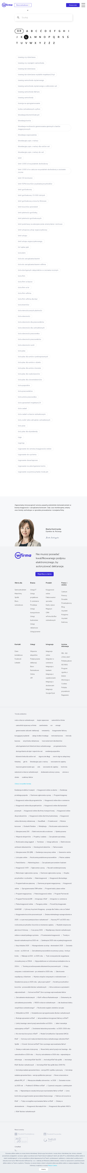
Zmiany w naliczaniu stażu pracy (27, 1049)
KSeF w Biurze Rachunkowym (48, 997)
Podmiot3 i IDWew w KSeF (35, 1086)
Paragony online (41, 904)
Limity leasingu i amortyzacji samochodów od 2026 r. (34, 1023)
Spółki (17, 597)
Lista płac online (21, 857)
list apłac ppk (23, 247)
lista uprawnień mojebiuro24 (29, 402)
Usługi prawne (35, 632)
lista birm (22, 253)
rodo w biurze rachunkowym (24, 720)
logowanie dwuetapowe (28, 460)
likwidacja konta (24, 120)
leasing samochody (25, 97)
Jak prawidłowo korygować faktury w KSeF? (53, 1018)
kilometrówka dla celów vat (26, 757)
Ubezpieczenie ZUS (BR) (24, 852)
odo (38, 767)
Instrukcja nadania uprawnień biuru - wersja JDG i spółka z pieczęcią (39, 1070)
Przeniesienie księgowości (50, 935)
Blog (63, 607)
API (31, 678)
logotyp (21, 443)
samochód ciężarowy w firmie (26, 725)
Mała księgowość (41, 878)
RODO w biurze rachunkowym (45, 1003)
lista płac (21, 351)
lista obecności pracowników (29, 339)
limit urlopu (22, 235)
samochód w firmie (58, 720)
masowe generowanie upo (25, 767)
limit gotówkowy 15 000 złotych (31, 195)
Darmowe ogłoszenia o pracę (41, 795)
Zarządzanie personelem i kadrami (54, 863)
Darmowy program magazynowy (49, 883)
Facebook (18, 659)
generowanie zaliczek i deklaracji (27, 731)
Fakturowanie (58, 847)
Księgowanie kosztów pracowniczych (29, 915)
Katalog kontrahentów (42, 847)
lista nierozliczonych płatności (30, 310)
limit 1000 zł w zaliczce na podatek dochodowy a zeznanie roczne (42, 171)
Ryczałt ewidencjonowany (57, 868)
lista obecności (24, 316)
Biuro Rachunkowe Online (34, 670)
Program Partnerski (62, 894)
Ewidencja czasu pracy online (46, 852)
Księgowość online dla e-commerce (57, 800)
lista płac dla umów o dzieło (29, 362)
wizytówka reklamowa (31, 741)
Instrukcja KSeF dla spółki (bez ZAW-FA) (51, 1065)
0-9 (19, 31)
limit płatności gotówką (27, 212)
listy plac (21, 425)
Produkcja (33, 605)
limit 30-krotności (25, 178)
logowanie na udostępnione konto (31, 466)
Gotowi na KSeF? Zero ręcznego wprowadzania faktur (47, 992)
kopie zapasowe (43, 720)
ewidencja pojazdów (52, 751)
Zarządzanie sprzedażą (57, 837)
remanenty (46, 731)
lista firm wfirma (24, 293)
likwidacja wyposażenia (27, 135)
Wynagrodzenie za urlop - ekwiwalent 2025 (47, 946)
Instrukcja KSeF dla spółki (53, 1060)
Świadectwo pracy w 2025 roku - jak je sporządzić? (32, 982)
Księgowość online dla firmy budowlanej (44, 816)
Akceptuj (43, 1169)
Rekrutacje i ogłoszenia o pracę (27, 873)
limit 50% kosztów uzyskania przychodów (35, 184)
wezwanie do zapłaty (58, 762)
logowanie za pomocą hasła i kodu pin (33, 472)
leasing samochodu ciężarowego (31, 80)
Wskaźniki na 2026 (22, 1013)
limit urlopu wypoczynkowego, (30, 241)
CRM (47, 613)
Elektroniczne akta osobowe (42, 832)
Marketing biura (33, 863)
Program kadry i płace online (55, 889)
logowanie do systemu (27, 454)
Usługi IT (33, 590)
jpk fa (25, 762)
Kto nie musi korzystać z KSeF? (27, 1034)
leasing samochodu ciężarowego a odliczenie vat (37, 86)
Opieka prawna (61, 832)
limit (20, 158)
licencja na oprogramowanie (29, 103)
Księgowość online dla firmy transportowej (39, 811)
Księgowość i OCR (22, 868)
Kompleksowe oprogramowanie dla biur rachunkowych (51, 1013)
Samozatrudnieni (20, 590)
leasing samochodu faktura (28, 92)
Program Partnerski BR (24, 899)
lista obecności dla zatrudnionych (31, 328)
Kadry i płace (50, 605)
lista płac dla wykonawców (29, 374)
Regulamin (65, 695)
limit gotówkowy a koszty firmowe (32, 201)
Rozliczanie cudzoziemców (58, 826)
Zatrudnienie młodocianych (25, 997)
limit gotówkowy (25, 189)
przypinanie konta (60, 746)
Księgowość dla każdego (58, 878)
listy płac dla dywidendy (28, 431)
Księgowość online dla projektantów (29, 806)
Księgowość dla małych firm (36, 1106)
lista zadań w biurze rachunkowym (32, 414)
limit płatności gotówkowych (29, 218)
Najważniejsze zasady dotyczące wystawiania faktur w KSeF (42, 1091)
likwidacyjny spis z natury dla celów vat (34, 146)
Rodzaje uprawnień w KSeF (25, 1018)
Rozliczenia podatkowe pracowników (43, 857)
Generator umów (65, 852)
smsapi (58, 725)
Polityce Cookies (52, 1165)
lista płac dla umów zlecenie (29, 368)
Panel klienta (20, 863)
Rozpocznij (72, 5)
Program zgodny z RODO (64, 672)
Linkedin (17, 663)
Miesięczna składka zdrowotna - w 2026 (42, 1080)
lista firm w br (23, 287)
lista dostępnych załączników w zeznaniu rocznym (38, 270)
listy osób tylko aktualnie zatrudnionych (34, 420)
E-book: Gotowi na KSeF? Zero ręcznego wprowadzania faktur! (44, 1044)
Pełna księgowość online (43, 894)
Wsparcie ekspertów (23, 837)
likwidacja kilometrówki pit (28, 115)
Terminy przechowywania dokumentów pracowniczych (41, 966)
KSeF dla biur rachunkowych (25, 1112)
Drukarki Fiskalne (30, 826)
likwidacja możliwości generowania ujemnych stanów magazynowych (39, 127)
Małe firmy (18, 594)
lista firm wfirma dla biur (28, 299)
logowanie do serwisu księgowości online (34, 449)
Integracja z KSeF (41, 899)
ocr (51, 725)
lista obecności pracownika (28, 333)
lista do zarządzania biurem (29, 258)
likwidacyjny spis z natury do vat (31, 152)
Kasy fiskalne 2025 (22, 946)
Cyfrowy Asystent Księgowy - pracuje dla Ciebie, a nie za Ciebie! (47, 909)
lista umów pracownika (27, 397)
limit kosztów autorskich (28, 207)
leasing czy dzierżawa (26, 57)
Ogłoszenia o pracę (38, 868)
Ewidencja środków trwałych (25, 790)
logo (20, 437)
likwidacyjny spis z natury (28, 140)
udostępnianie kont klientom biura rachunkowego (33, 746)
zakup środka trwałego (40, 736)
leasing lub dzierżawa (26, 69)
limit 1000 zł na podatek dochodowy (33, 163)
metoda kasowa (57, 736)
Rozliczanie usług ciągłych (25, 842)
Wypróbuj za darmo (45, 574)
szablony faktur (27, 777)
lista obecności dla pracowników (31, 322)
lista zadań (22, 408)
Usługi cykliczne (52, 842)
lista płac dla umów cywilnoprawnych (33, 356)
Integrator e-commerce (58, 899)
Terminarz (40, 842)
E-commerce (34, 601)
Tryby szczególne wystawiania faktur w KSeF (37, 1101)
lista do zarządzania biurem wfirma (32, 264)
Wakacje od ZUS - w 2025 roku (32, 956)
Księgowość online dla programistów (29, 800)
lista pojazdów (24, 385)
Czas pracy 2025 (37, 930)
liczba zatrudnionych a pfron (29, 109)
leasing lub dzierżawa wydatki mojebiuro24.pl (36, 74)
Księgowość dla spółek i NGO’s (60, 1106)
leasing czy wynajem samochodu (31, 63)
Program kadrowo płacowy (25, 883)
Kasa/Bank (41, 821)
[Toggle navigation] (83, 5)
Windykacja (42, 826)
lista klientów (23, 305)
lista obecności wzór (26, 345)
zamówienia (43, 725)
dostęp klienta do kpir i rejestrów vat (29, 751)
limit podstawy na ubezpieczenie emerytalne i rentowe (40, 224)
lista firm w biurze (25, 281)
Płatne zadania (64, 857)
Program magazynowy (24, 894)
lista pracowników (25, 391)
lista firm (21, 276)
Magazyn (49, 609)
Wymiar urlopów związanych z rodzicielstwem (50, 977)
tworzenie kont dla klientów (52, 741)
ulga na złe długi (44, 757)
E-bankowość (52, 821)
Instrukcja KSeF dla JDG (33, 1060)
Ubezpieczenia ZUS (22, 832)
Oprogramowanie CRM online (32, 889)
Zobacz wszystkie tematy (23, 784)
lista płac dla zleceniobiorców (30, 379)
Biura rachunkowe (22, 5)
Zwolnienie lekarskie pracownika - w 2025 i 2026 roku (51, 1029)
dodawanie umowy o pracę (50, 772)
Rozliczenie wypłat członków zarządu (51, 1008)
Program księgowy (60, 795)
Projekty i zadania (40, 837)
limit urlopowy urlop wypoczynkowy (32, 230)
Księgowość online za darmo (47, 790)
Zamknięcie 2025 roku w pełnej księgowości (56, 940)
